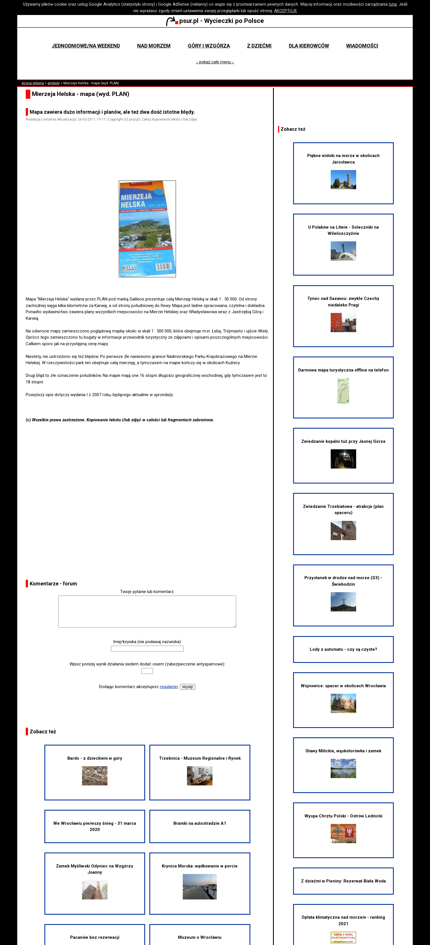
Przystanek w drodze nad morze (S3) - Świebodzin (343, 593)
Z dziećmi (259, 46)
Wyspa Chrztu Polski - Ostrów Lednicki (343, 828)
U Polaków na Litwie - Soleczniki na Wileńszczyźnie (343, 243)
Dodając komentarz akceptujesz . (139, 686)
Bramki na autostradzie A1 (199, 823)
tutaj (393, 4)
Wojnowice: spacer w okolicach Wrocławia (343, 698)
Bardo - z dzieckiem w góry (94, 770)
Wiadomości (362, 46)
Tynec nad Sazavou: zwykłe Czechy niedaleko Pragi (343, 314)
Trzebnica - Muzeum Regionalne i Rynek (200, 770)
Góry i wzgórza (209, 46)
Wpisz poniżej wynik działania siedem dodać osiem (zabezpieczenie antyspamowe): (147, 664)
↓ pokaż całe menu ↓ (215, 62)
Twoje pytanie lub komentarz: (147, 591)
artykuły (54, 83)
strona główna (33, 83)
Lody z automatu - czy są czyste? (343, 649)
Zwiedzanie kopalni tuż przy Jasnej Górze (343, 454)
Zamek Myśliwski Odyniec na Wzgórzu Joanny (94, 882)
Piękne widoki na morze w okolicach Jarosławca (343, 171)
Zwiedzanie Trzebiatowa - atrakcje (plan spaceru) (343, 522)
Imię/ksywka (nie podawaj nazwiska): (147, 641)
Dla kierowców (309, 46)
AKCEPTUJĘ (285, 10)
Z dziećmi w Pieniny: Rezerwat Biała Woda (343, 881)
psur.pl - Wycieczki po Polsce (215, 20)
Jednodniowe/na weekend (86, 46)
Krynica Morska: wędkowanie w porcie (200, 881)
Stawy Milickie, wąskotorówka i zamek (343, 763)
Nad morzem (154, 46)
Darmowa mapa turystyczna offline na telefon (343, 385)
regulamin (169, 686)
